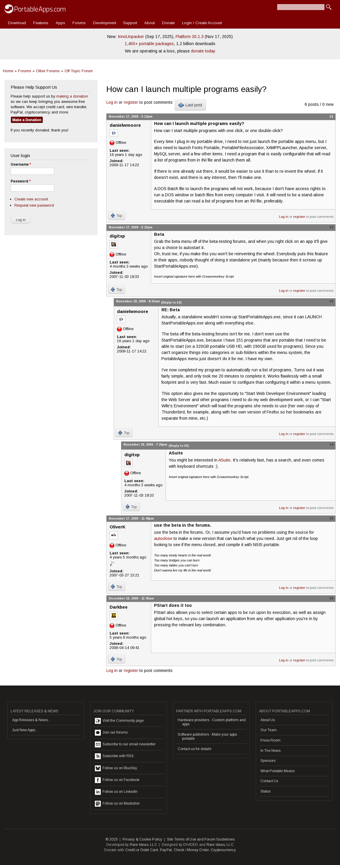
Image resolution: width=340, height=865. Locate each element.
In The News (270, 751)
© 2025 (111, 839)
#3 (331, 301)
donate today (203, 51)
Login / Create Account (202, 23)
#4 (331, 444)
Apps (60, 23)
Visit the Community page (119, 721)
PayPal (166, 850)
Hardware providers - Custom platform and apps (212, 722)
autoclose (163, 538)
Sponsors (267, 761)
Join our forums (111, 733)
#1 (331, 116)
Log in (112, 102)
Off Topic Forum (79, 71)
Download (17, 23)
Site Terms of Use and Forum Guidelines (201, 839)
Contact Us (269, 781)
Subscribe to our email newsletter (125, 744)
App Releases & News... (31, 720)
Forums (79, 23)
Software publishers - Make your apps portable (207, 736)
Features (40, 23)
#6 (331, 598)
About (149, 23)
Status (265, 791)
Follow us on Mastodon (117, 804)
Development (104, 23)
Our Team (268, 730)
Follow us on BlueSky (116, 768)
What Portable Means (277, 771)
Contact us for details (194, 749)
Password (21, 181)
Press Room (270, 740)
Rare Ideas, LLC (143, 845)
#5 (331, 518)
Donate (168, 23)
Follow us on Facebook (117, 780)
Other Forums (48, 71)
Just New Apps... (25, 730)
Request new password (34, 205)
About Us (267, 720)
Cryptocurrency (223, 850)
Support (130, 23)
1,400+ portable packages (149, 43)
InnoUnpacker (131, 36)
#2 (331, 227)
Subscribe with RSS (114, 756)
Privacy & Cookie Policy (142, 839)
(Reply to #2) (171, 302)
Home (8, 71)
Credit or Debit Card (141, 850)
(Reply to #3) (179, 445)
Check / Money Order (191, 850)
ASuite (224, 460)
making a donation (72, 96)
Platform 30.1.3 (190, 36)
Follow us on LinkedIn (116, 792)
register (131, 102)
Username (21, 164)
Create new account (31, 199)
